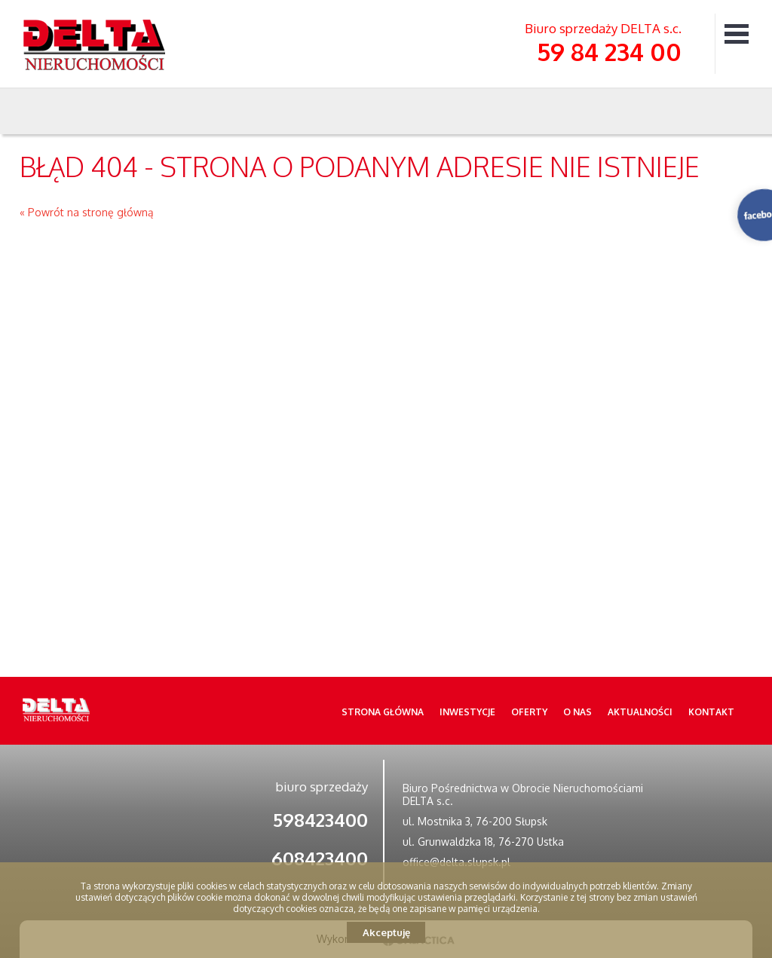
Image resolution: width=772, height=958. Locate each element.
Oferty (529, 712)
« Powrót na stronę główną (87, 212)
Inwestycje (467, 712)
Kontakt (711, 712)
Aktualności (640, 712)
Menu (737, 33)
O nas (577, 712)
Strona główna (383, 712)
